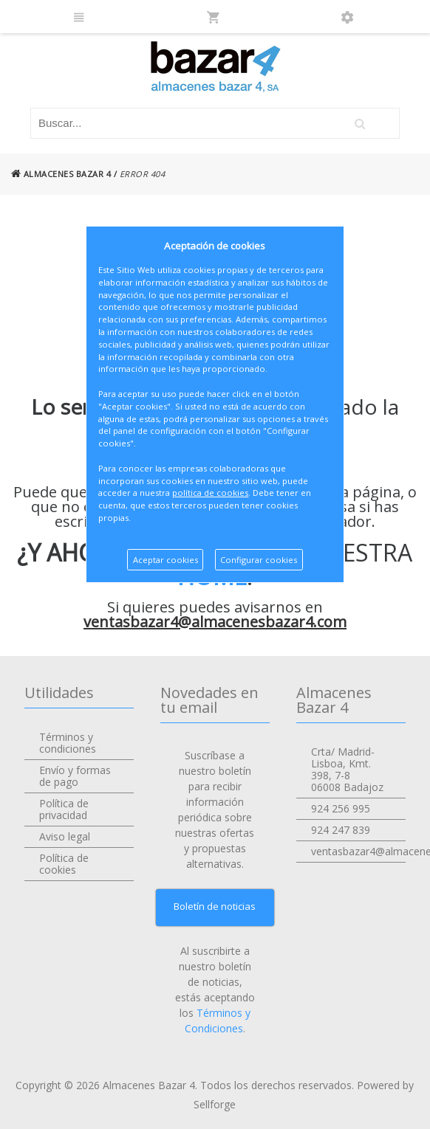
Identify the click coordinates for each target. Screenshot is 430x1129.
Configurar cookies (258, 559)
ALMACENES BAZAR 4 (61, 173)
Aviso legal (64, 836)
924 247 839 (340, 830)
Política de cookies (64, 864)
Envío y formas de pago (75, 776)
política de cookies (210, 492)
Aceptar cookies (165, 559)
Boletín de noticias (215, 906)
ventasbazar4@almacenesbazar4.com (215, 622)
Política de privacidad (64, 809)
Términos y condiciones (67, 743)
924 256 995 (340, 808)
